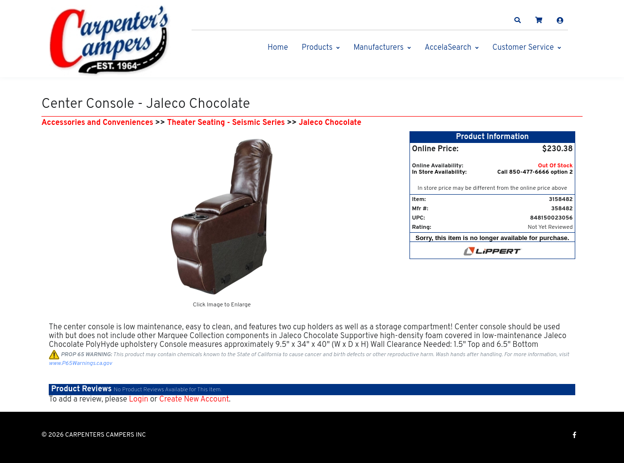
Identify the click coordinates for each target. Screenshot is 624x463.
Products (317, 48)
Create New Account (194, 399)
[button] (518, 20)
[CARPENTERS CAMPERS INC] (110, 41)
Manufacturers (378, 48)
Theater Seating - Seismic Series (226, 123)
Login (138, 399)
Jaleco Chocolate (330, 123)
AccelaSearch (448, 48)
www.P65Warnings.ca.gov (80, 363)
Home (278, 48)
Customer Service (523, 48)
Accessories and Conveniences (97, 123)
